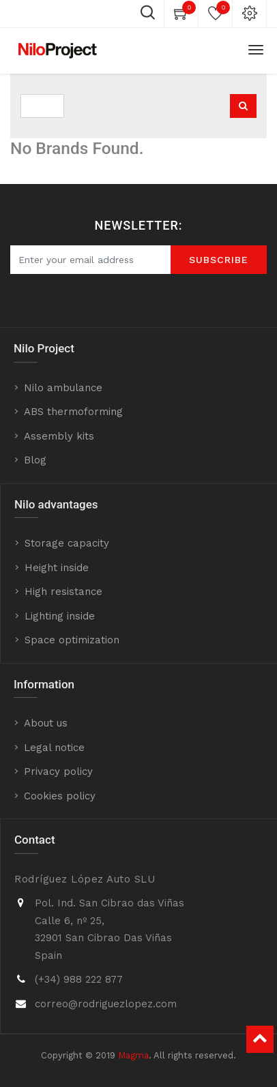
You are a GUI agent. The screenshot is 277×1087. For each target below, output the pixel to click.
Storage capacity (67, 543)
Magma (133, 1055)
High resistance (63, 591)
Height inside (57, 568)
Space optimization (72, 640)
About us (46, 723)
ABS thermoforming (73, 411)
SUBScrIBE (218, 259)
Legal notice (54, 747)
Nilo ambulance (63, 388)
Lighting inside (60, 616)
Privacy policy (58, 771)
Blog (35, 460)
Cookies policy (60, 796)
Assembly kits (59, 436)
